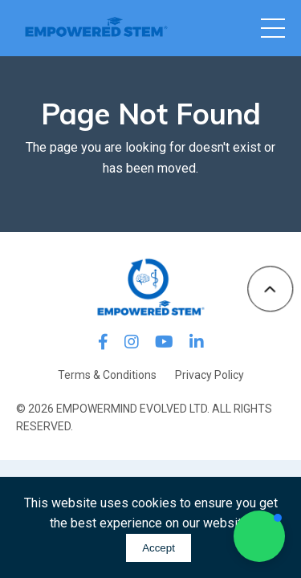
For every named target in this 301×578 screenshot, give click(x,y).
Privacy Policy (209, 374)
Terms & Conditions (107, 374)
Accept (158, 548)
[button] (259, 536)
